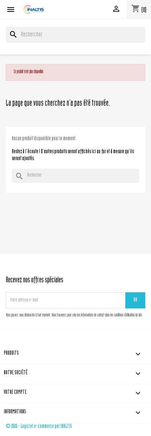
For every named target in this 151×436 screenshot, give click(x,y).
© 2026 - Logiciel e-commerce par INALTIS (39, 426)
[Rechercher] (75, 35)
